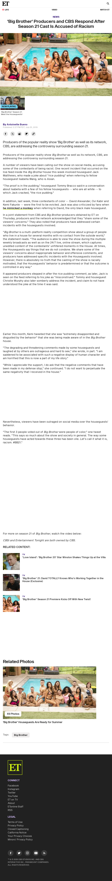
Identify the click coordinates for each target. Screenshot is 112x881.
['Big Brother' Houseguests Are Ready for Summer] (56, 693)
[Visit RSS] (44, 853)
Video (54, 9)
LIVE (7, 9)
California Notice (17, 832)
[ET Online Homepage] (6, 3)
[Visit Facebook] (11, 853)
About (11, 803)
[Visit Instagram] (27, 853)
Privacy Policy (16, 825)
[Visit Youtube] (36, 853)
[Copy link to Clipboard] (33, 134)
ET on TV (13, 799)
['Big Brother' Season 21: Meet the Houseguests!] (12, 108)
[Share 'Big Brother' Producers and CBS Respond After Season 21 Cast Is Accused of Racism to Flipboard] (26, 134)
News (56, 17)
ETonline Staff (15, 806)
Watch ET (105, 9)
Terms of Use (15, 822)
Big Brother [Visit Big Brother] (21, 735)
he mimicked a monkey (18, 208)
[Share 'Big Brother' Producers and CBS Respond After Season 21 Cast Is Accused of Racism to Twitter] (12, 134)
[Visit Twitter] (19, 853)
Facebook (13, 785)
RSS (10, 810)
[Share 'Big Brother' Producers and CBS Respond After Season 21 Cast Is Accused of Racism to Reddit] (19, 134)
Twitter (12, 792)
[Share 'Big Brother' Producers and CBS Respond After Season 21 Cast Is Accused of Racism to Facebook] (5, 134)
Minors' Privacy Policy (20, 839)
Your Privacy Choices (20, 836)
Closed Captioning (18, 829)
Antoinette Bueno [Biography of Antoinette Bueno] (17, 124)
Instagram (13, 789)
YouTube (13, 796)
